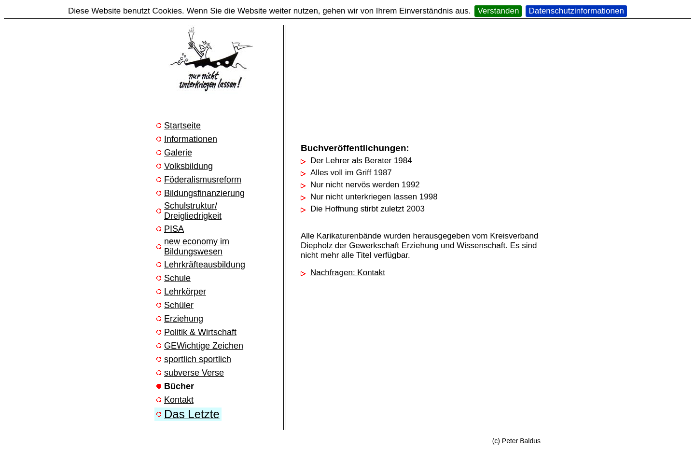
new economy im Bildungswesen (196, 246)
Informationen (190, 139)
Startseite (182, 125)
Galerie (178, 152)
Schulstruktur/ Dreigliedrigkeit (193, 211)
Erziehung (183, 318)
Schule (177, 278)
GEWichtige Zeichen (203, 346)
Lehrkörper (185, 291)
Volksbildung (188, 166)
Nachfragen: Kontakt (347, 272)
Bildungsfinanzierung (204, 193)
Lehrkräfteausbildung (204, 264)
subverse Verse (194, 373)
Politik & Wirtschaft (200, 332)
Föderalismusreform (202, 179)
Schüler (179, 305)
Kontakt (179, 400)
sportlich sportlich (197, 359)
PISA (174, 229)
